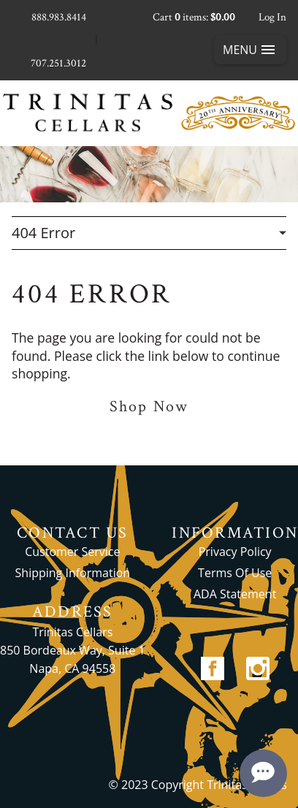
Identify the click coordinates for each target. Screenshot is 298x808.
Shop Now (149, 406)
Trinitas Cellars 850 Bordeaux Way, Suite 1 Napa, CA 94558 (72, 650)
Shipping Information (73, 573)
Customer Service (72, 552)
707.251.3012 (58, 63)
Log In (272, 17)
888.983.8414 (58, 17)
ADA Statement (235, 594)
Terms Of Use (235, 573)
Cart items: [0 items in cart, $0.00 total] (194, 17)
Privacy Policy (235, 552)
